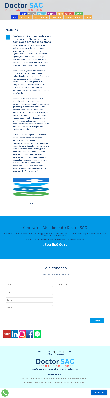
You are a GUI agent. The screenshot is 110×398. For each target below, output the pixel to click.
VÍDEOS (22, 17)
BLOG (29, 17)
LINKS (60, 17)
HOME (23, 14)
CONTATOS (69, 14)
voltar (31, 203)
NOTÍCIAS (45, 17)
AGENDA (79, 14)
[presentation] (79, 312)
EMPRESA (32, 14)
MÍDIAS (60, 14)
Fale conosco (99, 392)
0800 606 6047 (56, 244)
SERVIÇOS (42, 14)
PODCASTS (78, 17)
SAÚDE (36, 17)
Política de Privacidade (55, 354)
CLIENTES (51, 14)
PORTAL (88, 17)
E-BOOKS (68, 17)
